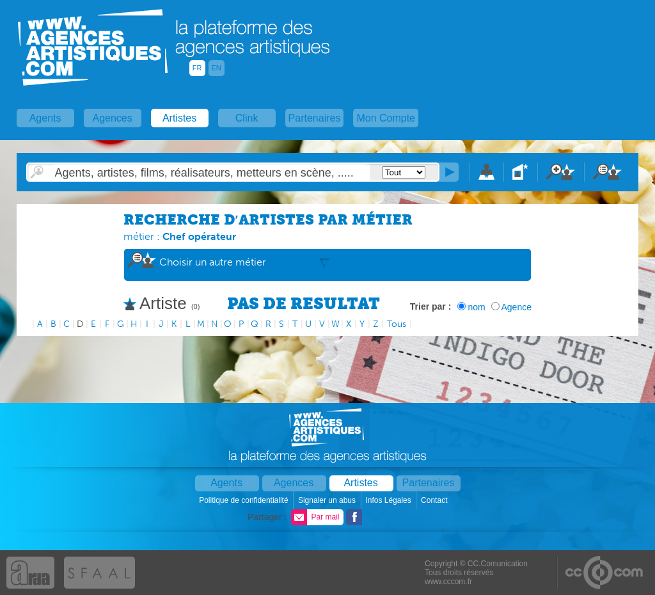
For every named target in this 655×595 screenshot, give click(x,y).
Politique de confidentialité (244, 500)
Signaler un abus (328, 500)
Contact (435, 500)
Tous (396, 324)
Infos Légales (389, 500)
